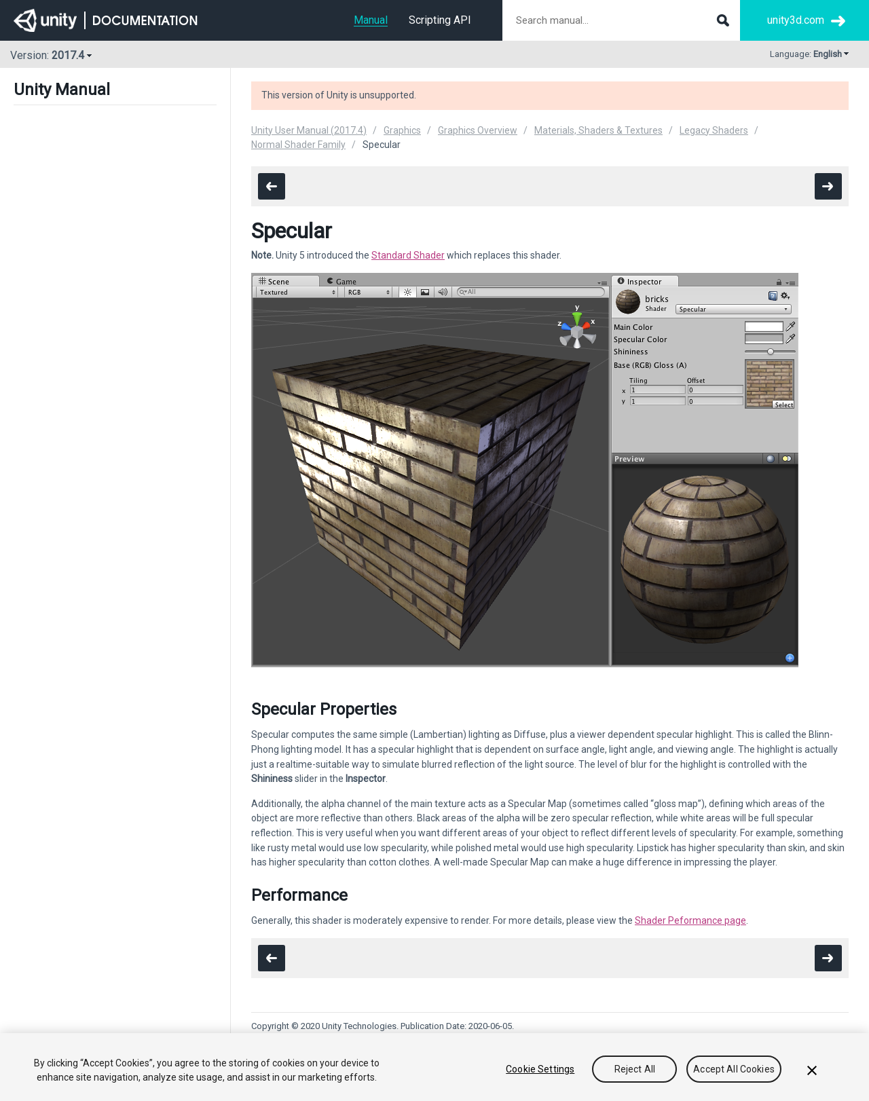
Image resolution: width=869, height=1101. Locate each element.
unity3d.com (795, 20)
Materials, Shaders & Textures (598, 130)
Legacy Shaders (714, 130)
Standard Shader (408, 255)
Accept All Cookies (734, 1069)
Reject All (634, 1069)
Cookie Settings (540, 1069)
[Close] (812, 1070)
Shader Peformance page (690, 920)
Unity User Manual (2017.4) (309, 130)
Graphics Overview (477, 130)
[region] (434, 1067)
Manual (371, 20)
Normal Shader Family (298, 144)
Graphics (402, 130)
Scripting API (440, 20)
